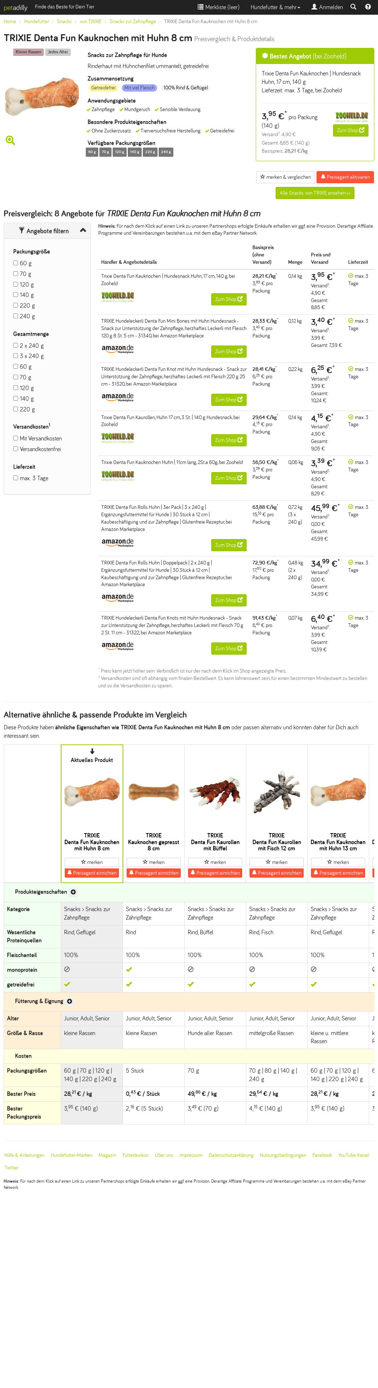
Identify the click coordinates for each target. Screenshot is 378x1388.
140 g (27, 295)
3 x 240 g (32, 356)
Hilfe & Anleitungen (24, 1155)
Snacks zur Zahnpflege (133, 21)
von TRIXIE (91, 21)
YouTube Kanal (353, 1155)
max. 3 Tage (34, 478)
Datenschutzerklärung (231, 1155)
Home (10, 21)
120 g (27, 285)
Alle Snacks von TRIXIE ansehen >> (315, 193)
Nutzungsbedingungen (283, 1155)
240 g (27, 316)
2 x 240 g (32, 346)
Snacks (64, 21)
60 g (26, 263)
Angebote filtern (43, 231)
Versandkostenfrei (40, 449)
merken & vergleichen (285, 177)
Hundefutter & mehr (275, 7)
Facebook (322, 1155)
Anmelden (327, 7)
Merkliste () (219, 7)
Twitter (11, 1168)
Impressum (191, 1155)
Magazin (107, 1155)
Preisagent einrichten (92, 873)
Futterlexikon (136, 1155)
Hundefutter (36, 21)
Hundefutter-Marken (71, 1155)
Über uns (164, 1155)
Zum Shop (350, 130)
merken (92, 862)
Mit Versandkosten (41, 438)
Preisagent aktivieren (345, 177)
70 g (25, 274)
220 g (27, 305)
